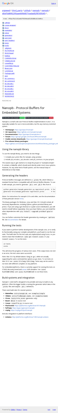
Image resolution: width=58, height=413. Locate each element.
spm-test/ (8, 38)
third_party (17, 10)
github (27, 10)
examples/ (8, 30)
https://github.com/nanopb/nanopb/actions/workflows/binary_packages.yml (31, 144)
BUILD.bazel (9, 53)
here (21, 199)
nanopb (36, 10)
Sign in (53, 3)
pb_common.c (10, 78)
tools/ (7, 45)
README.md (9, 94)
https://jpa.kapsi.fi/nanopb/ (24, 130)
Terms (25, 410)
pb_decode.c (9, 84)
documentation (13, 220)
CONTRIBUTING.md (12, 66)
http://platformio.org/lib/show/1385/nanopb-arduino (30, 317)
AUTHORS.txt (9, 51)
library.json (8, 68)
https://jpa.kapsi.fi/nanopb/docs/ (29, 134)
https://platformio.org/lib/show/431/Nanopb (30, 306)
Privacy (18, 410)
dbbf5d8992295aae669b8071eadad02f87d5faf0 (23, 13)
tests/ (7, 43)
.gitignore (8, 48)
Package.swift (9, 73)
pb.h (6, 76)
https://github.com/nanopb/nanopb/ (29, 132)
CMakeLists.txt (10, 61)
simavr (24, 269)
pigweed (6, 10)
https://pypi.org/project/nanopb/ (23, 308)
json (54, 410)
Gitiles (13, 410)
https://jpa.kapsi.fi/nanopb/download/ (39, 139)
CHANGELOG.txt (10, 58)
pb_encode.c (9, 89)
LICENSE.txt (9, 71)
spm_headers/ (10, 40)
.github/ (7, 23)
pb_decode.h (9, 86)
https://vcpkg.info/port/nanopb (21, 310)
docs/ (7, 28)
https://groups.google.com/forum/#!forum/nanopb (28, 137)
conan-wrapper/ (10, 25)
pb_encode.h (9, 91)
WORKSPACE (9, 96)
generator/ (8, 35)
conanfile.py (9, 63)
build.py (7, 56)
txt (49, 410)
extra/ (7, 33)
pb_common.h (10, 81)
